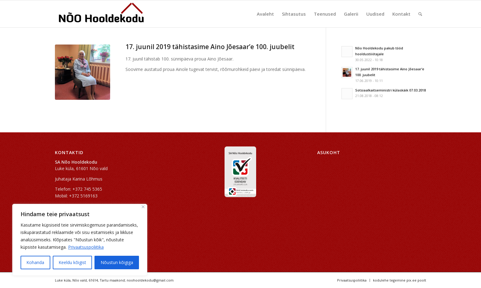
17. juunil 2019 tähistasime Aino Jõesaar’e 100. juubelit (209, 46)
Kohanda (35, 262)
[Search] (420, 13)
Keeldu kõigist (72, 262)
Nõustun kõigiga (117, 262)
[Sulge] (143, 206)
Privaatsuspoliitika (86, 247)
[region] (79, 240)
